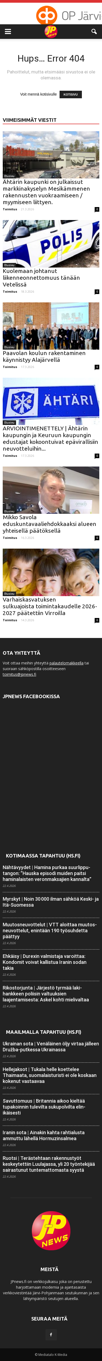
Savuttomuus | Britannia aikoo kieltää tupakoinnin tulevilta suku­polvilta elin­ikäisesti (44, 1107)
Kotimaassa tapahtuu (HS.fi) (43, 855)
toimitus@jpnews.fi (19, 674)
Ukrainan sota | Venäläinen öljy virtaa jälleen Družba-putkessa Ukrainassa (51, 1046)
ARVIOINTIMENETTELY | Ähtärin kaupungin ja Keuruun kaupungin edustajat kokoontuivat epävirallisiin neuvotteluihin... (50, 438)
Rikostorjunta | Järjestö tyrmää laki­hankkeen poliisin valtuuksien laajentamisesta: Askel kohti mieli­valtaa (46, 993)
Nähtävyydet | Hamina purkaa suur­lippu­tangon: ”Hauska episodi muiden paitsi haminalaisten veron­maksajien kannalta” (47, 873)
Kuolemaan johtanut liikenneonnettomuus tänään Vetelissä (41, 278)
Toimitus (10, 209)
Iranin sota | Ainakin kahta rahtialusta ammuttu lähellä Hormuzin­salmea (44, 1135)
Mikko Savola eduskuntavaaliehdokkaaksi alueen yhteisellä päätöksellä (49, 524)
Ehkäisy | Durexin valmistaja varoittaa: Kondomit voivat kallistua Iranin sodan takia (44, 962)
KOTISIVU (71, 94)
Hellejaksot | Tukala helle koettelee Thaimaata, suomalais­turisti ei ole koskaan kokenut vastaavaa (50, 1075)
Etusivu (9, 176)
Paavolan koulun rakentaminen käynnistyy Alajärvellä (44, 356)
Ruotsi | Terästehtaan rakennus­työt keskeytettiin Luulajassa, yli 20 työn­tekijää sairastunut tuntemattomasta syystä (49, 1164)
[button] (94, 31)
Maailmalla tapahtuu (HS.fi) (43, 1032)
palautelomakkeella (67, 663)
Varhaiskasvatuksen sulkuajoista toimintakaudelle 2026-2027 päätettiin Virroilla (50, 606)
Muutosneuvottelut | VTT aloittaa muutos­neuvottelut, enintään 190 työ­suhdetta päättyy (50, 930)
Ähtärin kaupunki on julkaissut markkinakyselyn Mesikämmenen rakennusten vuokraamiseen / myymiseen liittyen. (46, 191)
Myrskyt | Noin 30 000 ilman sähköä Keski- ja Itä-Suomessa (51, 902)
